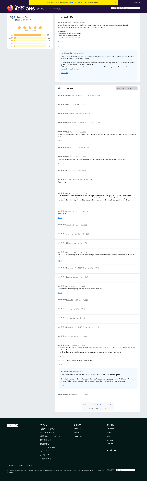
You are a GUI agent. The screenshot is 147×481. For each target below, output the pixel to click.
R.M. (67, 132)
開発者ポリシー (46, 444)
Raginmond (70, 277)
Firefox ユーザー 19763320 (75, 123)
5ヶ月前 (98, 123)
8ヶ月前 (83, 170)
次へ (110, 404)
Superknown (70, 179)
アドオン (44, 425)
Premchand (70, 395)
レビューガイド (46, 459)
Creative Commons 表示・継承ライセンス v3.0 (61, 470)
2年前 (83, 22)
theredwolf (70, 113)
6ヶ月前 (83, 132)
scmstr (68, 22)
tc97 (67, 318)
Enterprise (78, 436)
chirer (68, 309)
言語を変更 (110, 470)
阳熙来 (68, 243)
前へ (84, 404)
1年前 (97, 268)
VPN (109, 432)
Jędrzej (68, 211)
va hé (68, 345)
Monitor (110, 440)
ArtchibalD (69, 147)
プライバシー (11, 465)
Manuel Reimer (27, 20)
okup (68, 225)
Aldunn (68, 286)
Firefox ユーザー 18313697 (75, 95)
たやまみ (69, 336)
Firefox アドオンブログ (49, 432)
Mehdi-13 (69, 300)
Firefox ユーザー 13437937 (75, 327)
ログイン (137, 2)
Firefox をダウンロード (77, 3)
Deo (67, 104)
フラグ (60, 46)
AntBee (68, 234)
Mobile (76, 432)
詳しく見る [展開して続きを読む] (61, 41)
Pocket (110, 444)
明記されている (15, 470)
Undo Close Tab (21, 17)
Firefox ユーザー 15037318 (75, 268)
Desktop (77, 429)
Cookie (21, 465)
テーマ (48, 9)
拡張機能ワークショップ (50, 436)
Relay (109, 436)
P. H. (67, 170)
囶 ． (68, 252)
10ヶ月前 (85, 211)
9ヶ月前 (88, 179)
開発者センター (46, 440)
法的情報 (29, 465)
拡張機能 (40, 9)
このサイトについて (48, 429)
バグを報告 (44, 455)
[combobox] (125, 8)
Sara (67, 157)
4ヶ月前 (98, 95)
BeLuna (68, 193)
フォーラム (44, 451)
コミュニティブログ (48, 447)
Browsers (111, 429)
